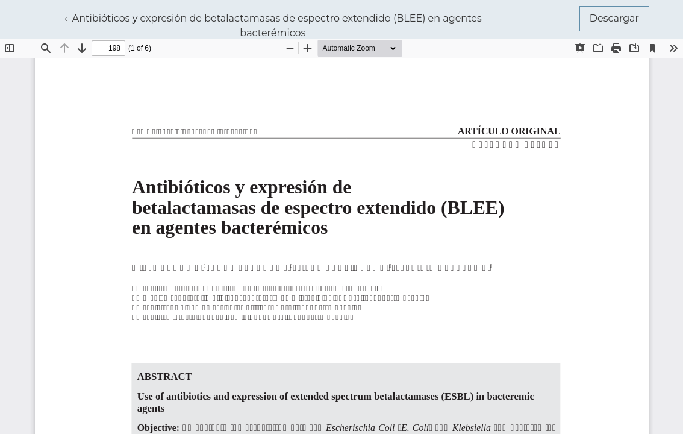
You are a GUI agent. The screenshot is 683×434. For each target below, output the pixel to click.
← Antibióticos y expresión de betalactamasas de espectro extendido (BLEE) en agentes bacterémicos (273, 25)
